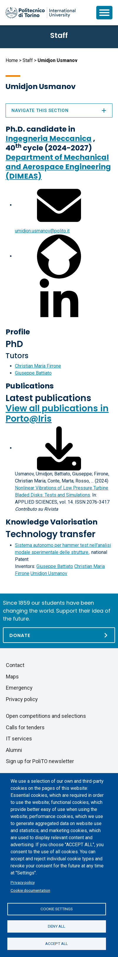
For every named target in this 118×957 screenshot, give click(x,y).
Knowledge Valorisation (51, 522)
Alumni (14, 750)
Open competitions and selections (46, 716)
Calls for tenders (25, 727)
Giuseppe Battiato (33, 373)
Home (12, 60)
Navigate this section (59, 110)
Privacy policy (23, 882)
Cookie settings (57, 908)
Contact (15, 665)
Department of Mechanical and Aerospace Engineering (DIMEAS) (58, 166)
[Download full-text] (59, 448)
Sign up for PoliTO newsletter (40, 761)
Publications (30, 386)
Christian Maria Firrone (38, 366)
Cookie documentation (30, 890)
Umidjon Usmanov (49, 573)
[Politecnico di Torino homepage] (40, 12)
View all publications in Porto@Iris (57, 413)
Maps (12, 676)
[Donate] (59, 635)
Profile (18, 332)
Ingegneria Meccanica (49, 138)
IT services (19, 738)
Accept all (56, 943)
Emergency (19, 688)
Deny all (56, 926)
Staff (28, 60)
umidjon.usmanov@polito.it (42, 231)
